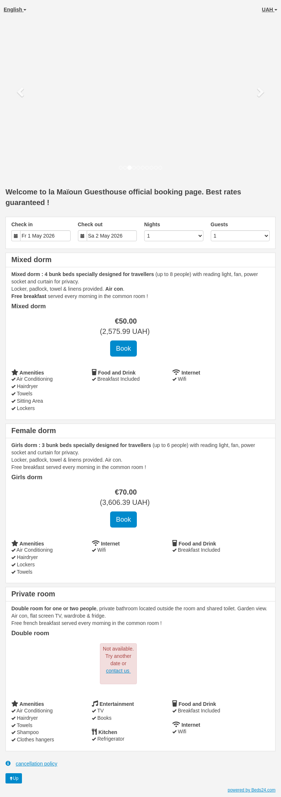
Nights (152, 224)
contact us (118, 671)
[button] (21, 91)
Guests (219, 224)
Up (13, 778)
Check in (22, 224)
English (15, 9)
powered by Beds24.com (252, 790)
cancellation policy (31, 763)
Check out (90, 224)
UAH (269, 9)
